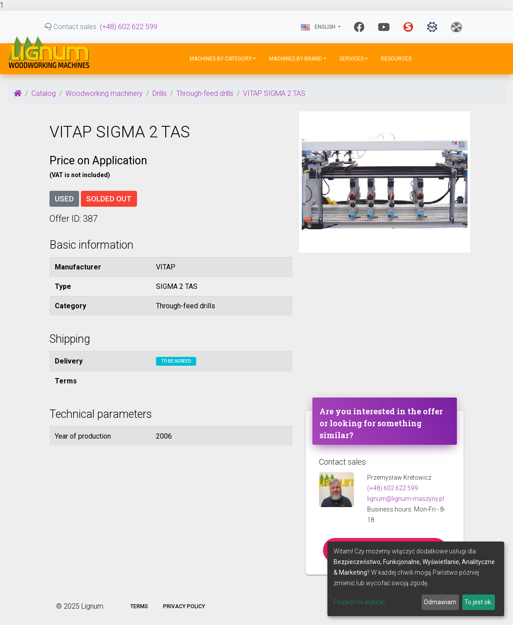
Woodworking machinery (104, 93)
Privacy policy (184, 606)
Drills (159, 93)
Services (351, 59)
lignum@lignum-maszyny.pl (405, 498)
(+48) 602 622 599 (128, 27)
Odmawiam (440, 602)
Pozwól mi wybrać (359, 602)
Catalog (43, 93)
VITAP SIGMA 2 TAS (274, 93)
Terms (139, 606)
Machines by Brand (295, 59)
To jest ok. (478, 602)
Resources (396, 59)
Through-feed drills (204, 93)
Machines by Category (221, 59)
